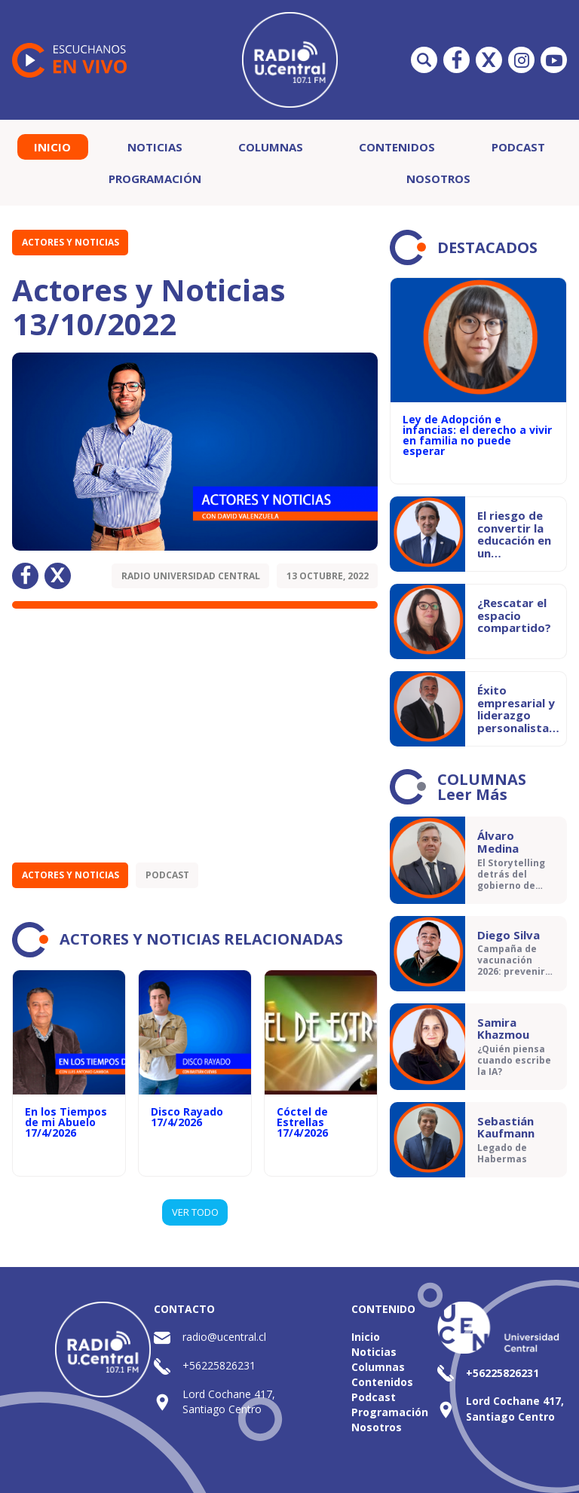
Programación (155, 178)
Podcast (518, 146)
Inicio (52, 146)
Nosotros (438, 178)
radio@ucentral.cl (224, 1337)
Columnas (270, 146)
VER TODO (195, 1212)
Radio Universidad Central (190, 575)
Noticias (154, 146)
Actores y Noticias (70, 242)
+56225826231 (219, 1365)
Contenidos (397, 146)
